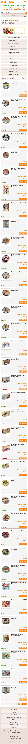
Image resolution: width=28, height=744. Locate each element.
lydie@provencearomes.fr (15, 738)
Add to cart (23, 112)
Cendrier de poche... (14, 37)
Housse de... (14, 59)
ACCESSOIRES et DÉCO (9, 19)
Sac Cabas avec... (14, 71)
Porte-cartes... (14, 49)
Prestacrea (17, 741)
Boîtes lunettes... (14, 74)
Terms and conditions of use (14, 717)
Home (2, 19)
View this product (21, 90)
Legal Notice (14, 714)
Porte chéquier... (14, 46)
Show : (2, 78)
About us (14, 719)
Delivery (14, 712)
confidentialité (14, 724)
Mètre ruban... (14, 62)
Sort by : (11, 78)
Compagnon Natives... (14, 52)
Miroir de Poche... (14, 40)
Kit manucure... (14, 65)
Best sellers (14, 709)
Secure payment (14, 722)
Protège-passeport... (14, 43)
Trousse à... (14, 56)
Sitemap (14, 727)
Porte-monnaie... (14, 68)
